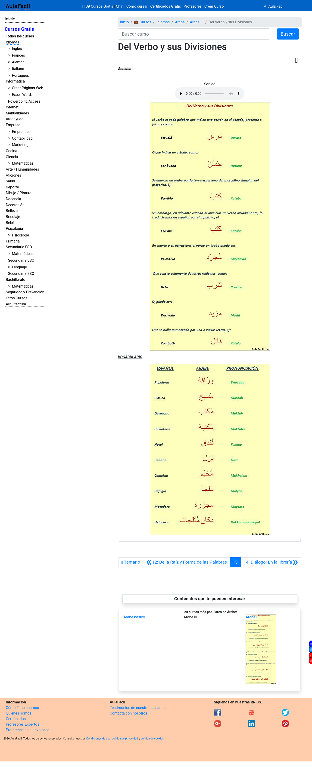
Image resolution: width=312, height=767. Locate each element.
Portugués (20, 75)
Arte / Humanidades (22, 169)
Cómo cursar (137, 6)
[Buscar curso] (194, 34)
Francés (18, 55)
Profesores (193, 6)
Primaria (13, 241)
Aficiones (13, 175)
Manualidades (17, 113)
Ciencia (12, 157)
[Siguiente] (270, 562)
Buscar (288, 34)
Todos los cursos (20, 36)
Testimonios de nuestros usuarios (137, 708)
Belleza (12, 211)
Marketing (20, 145)
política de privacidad (125, 738)
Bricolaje (13, 217)
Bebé (10, 223)
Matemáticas (23, 163)
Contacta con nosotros (128, 713)
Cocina (11, 151)
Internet (12, 107)
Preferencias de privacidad (28, 730)
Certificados (16, 719)
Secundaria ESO (19, 247)
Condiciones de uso (98, 738)
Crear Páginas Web (27, 88)
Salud (10, 181)
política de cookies (152, 738)
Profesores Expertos (22, 724)
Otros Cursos (16, 298)
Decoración (15, 205)
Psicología (14, 228)
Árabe (180, 22)
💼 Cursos (142, 22)
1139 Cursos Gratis (98, 6)
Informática (15, 81)
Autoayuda (14, 119)
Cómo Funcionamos (22, 708)
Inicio (10, 18)
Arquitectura (16, 304)
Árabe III (196, 22)
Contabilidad (22, 138)
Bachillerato (15, 279)
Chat (120, 6)
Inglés (17, 48)
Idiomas (12, 42)
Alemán (18, 62)
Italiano (18, 69)
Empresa (13, 125)
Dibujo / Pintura (18, 193)
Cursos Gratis (19, 29)
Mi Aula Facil (273, 6)
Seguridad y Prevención (25, 292)
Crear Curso (214, 6)
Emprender (21, 131)
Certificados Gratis (165, 6)
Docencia (13, 199)
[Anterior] (186, 562)
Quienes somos (18, 713)
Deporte (12, 187)
